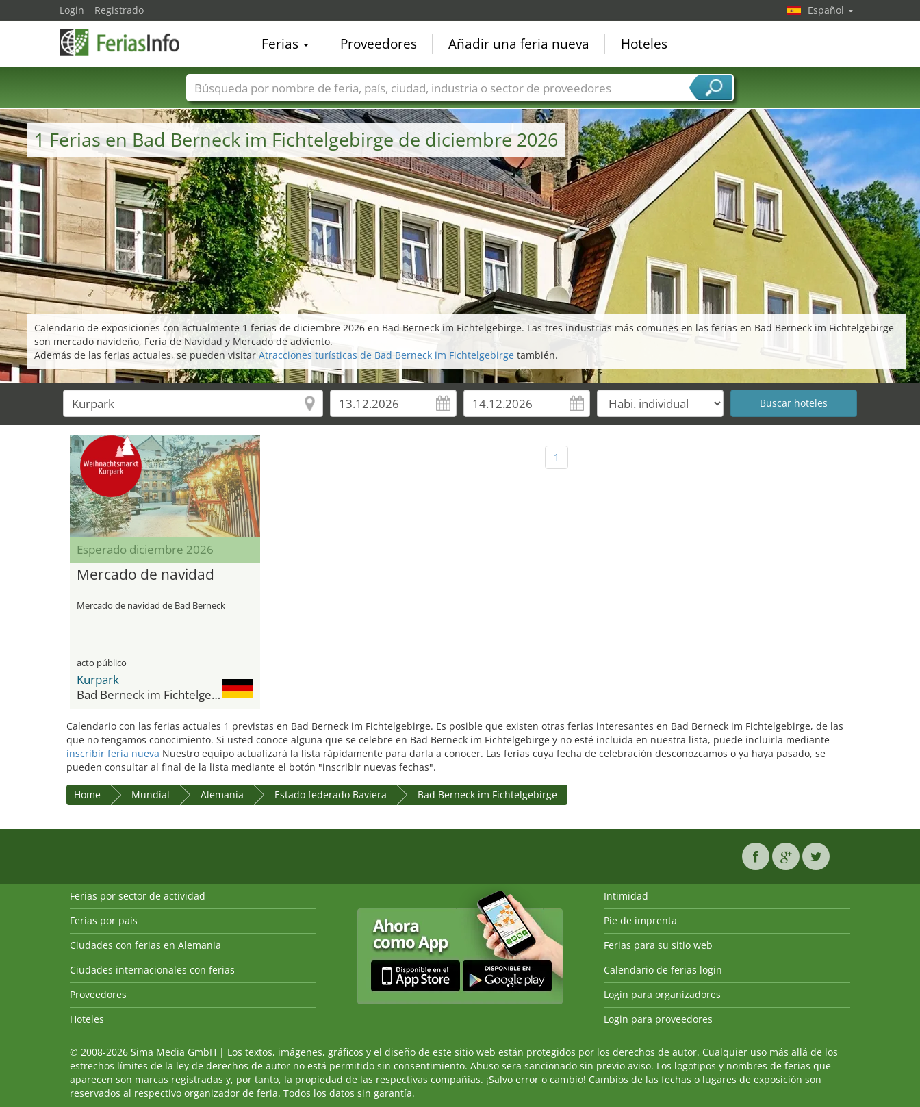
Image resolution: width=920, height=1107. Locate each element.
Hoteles (644, 44)
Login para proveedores (658, 1019)
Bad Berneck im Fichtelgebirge (487, 794)
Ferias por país (104, 920)
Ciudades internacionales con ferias (152, 969)
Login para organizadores (662, 994)
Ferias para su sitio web (658, 945)
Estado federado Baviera (330, 794)
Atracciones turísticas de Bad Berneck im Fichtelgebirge (386, 354)
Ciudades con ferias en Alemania (145, 945)
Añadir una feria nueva (518, 44)
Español (831, 9)
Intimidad (626, 895)
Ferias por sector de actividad (137, 895)
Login (72, 9)
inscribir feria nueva (112, 753)
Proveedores (378, 44)
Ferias (285, 44)
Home (87, 794)
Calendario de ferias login (663, 969)
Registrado (119, 9)
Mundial (150, 794)
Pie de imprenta (640, 920)
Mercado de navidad (145, 575)
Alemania (222, 794)
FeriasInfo (128, 42)
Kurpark (98, 679)
